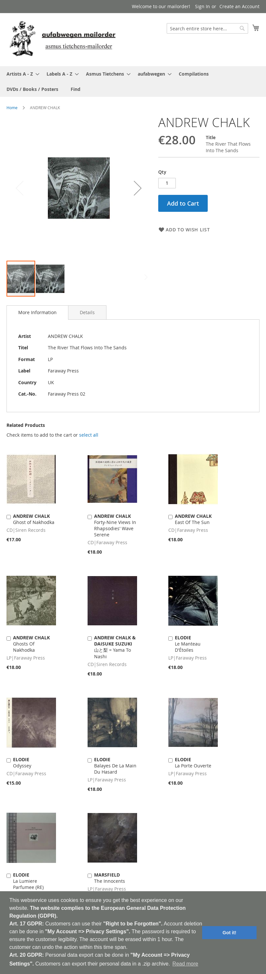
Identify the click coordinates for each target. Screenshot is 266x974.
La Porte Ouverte (193, 762)
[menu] (133, 81)
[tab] (37, 312)
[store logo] (63, 39)
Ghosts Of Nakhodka (31, 643)
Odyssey (22, 762)
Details (87, 312)
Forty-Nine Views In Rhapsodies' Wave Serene (115, 525)
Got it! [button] (229, 932)
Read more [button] (185, 964)
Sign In (202, 6)
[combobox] (207, 28)
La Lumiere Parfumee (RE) (28, 881)
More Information (37, 312)
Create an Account (239, 6)
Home (12, 107)
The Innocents (109, 878)
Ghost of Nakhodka (33, 519)
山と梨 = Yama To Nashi (115, 647)
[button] (138, 188)
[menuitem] (21, 73)
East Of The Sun (193, 519)
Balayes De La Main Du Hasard (115, 765)
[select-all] (88, 435)
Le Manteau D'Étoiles (188, 643)
